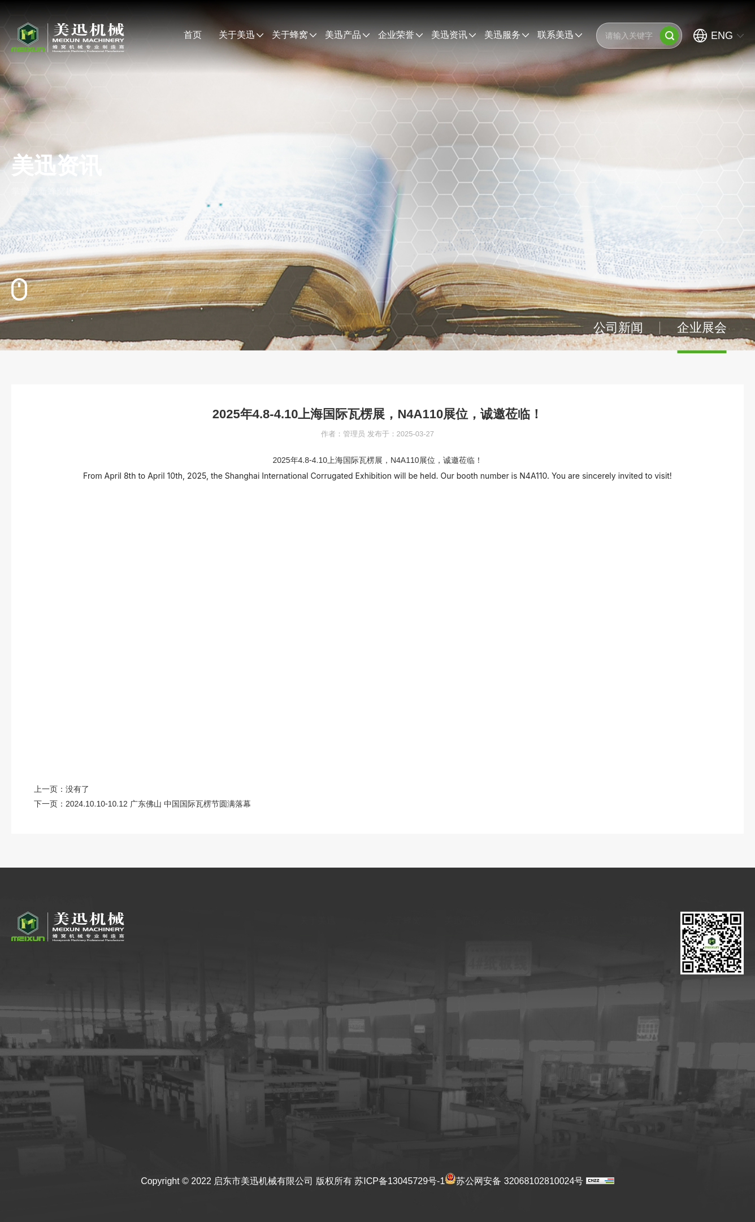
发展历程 (303, 970)
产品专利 (519, 970)
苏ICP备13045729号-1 (399, 1181)
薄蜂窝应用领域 (401, 950)
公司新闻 (618, 327)
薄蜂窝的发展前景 (405, 990)
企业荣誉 (396, 35)
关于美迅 (237, 35)
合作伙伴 (303, 1049)
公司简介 (303, 950)
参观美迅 (303, 1010)
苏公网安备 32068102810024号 (514, 1178)
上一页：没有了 (61, 789)
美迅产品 (343, 35)
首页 (193, 35)
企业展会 (702, 327)
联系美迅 (555, 35)
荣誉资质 (303, 1029)
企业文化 (303, 990)
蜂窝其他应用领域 (405, 970)
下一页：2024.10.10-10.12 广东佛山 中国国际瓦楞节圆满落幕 (142, 803)
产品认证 (519, 950)
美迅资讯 (449, 35)
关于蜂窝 (290, 35)
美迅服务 (502, 35)
